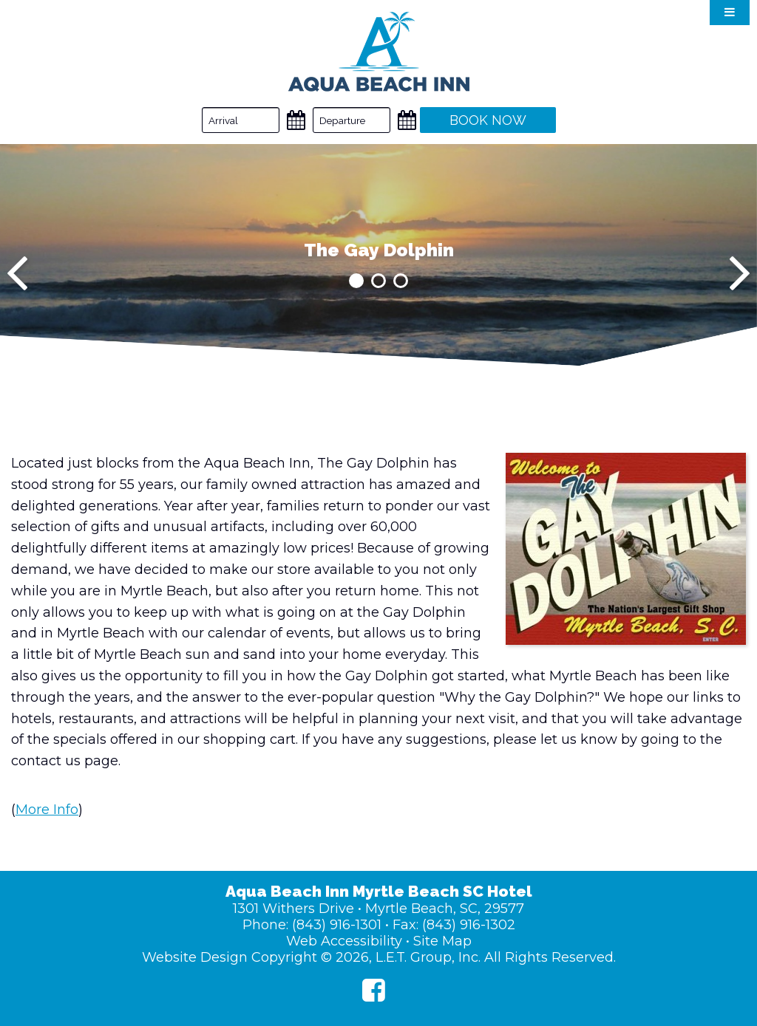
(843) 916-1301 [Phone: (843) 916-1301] (336, 925)
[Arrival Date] (240, 120)
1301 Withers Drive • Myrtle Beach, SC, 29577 (378, 908)
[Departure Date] (351, 120)
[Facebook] (373, 990)
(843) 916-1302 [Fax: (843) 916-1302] (468, 925)
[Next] (740, 273)
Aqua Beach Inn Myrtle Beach (379, 51)
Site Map (442, 941)
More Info (47, 809)
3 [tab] (400, 280)
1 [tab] (356, 280)
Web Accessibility (344, 941)
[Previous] (17, 273)
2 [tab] (378, 280)
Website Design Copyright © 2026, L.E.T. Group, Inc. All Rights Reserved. (379, 957)
